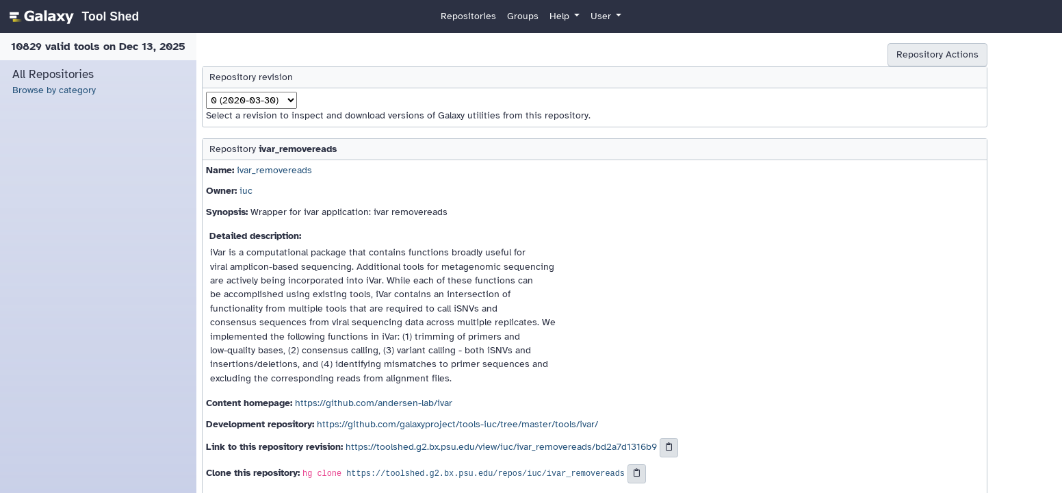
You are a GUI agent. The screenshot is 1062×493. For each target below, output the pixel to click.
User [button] (602, 16)
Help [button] (560, 16)
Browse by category (54, 90)
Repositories (468, 16)
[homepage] (72, 16)
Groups (523, 16)
